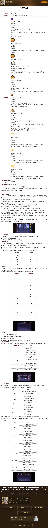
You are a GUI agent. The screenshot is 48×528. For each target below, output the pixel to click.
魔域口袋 (5, 500)
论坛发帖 (9, 507)
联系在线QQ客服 (24, 507)
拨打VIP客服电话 (24, 512)
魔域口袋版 (2, 2)
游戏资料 (16, 4)
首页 (12, 4)
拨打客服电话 (38, 507)
